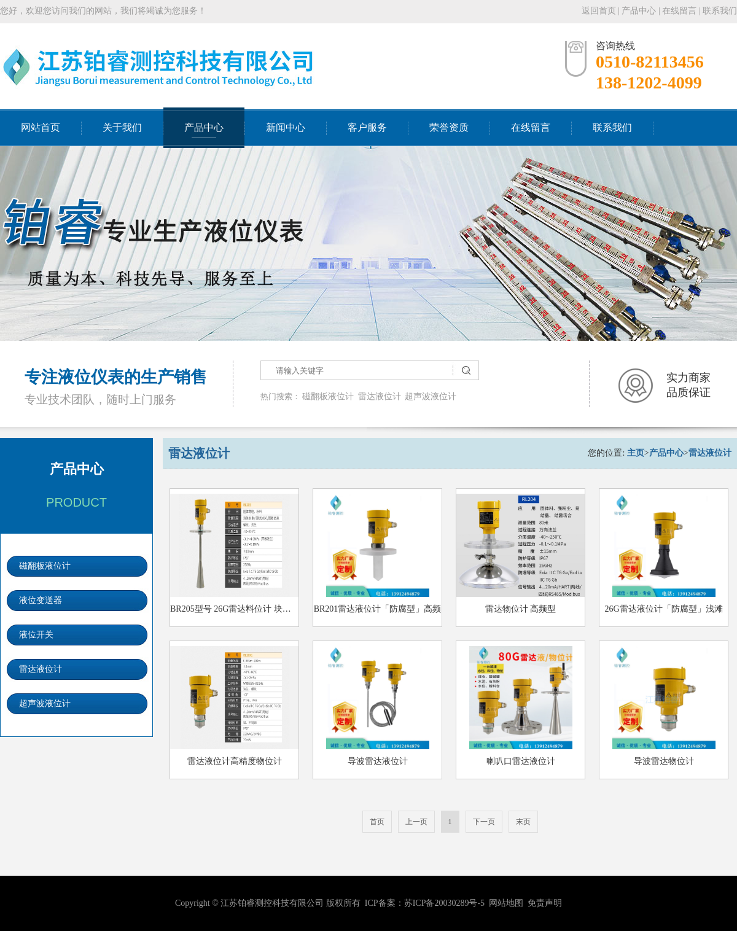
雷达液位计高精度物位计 (234, 761)
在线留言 (679, 10)
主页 (635, 453)
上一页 (416, 821)
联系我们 (720, 10)
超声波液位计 (430, 396)
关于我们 (122, 127)
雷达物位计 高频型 (520, 609)
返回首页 (599, 10)
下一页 (484, 821)
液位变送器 (40, 600)
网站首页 (40, 127)
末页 (523, 821)
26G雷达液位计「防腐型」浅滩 (663, 609)
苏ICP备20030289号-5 (444, 903)
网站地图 (506, 903)
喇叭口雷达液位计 (520, 761)
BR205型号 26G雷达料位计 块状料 (235, 609)
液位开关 (36, 634)
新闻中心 (285, 127)
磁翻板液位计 (328, 396)
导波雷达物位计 (664, 761)
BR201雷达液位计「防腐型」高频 (378, 609)
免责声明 (545, 903)
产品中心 (639, 10)
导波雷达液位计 (378, 761)
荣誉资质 (449, 127)
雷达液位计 (379, 396)
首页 (377, 821)
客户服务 (367, 127)
